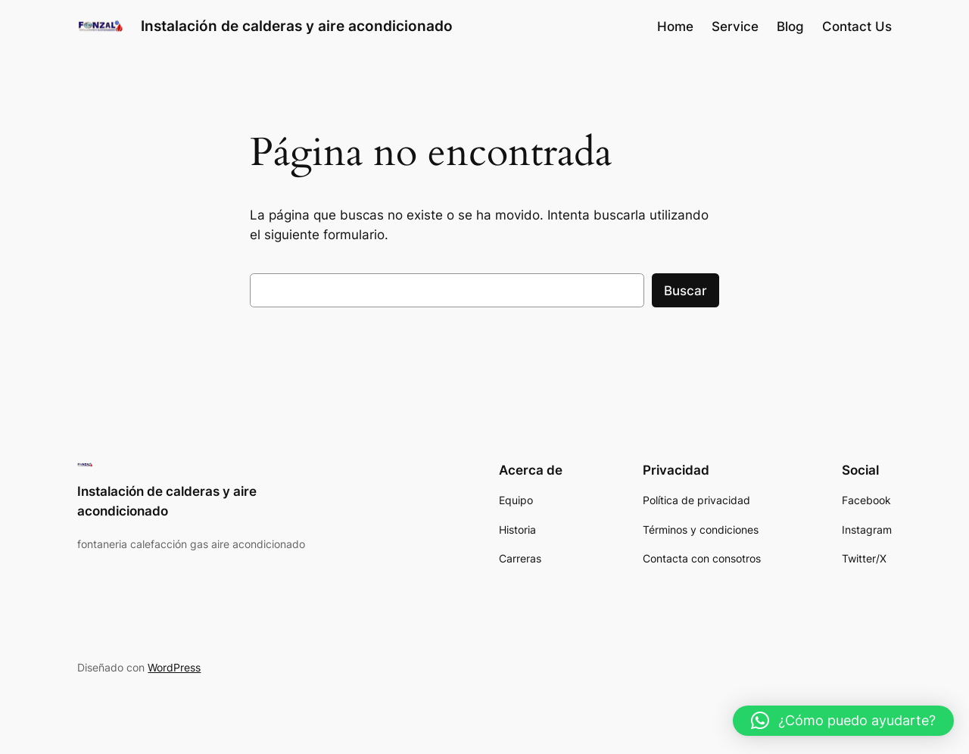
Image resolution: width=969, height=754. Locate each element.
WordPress (174, 667)
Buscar (685, 290)
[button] (843, 721)
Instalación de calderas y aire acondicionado (297, 26)
